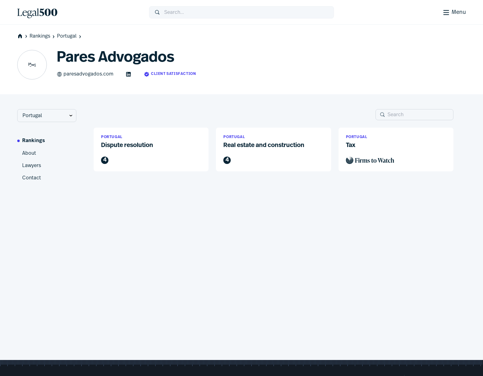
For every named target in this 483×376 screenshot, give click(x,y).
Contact (31, 177)
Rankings (43, 36)
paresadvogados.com (85, 74)
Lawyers (31, 165)
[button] (151, 149)
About (29, 153)
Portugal (69, 36)
